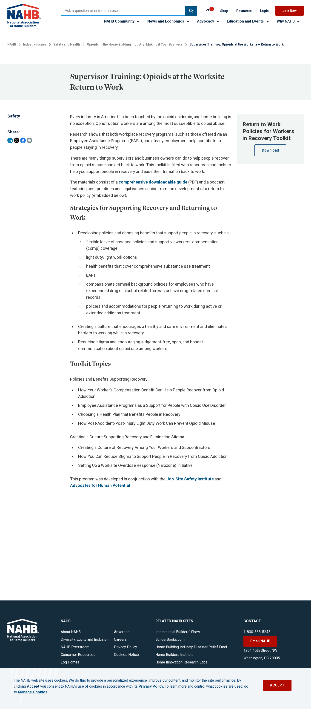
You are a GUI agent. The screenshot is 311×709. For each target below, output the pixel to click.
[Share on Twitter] (16, 140)
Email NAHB (260, 641)
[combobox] (123, 11)
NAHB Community (122, 21)
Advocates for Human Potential (100, 485)
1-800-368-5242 (256, 632)
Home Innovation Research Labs (181, 662)
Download (270, 150)
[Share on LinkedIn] (10, 140)
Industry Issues (34, 44)
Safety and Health (66, 44)
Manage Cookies (32, 692)
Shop (224, 11)
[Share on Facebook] (23, 140)
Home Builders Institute (174, 654)
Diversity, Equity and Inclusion (84, 639)
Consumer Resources (78, 654)
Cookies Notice (126, 654)
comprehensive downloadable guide (153, 182)
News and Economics (168, 21)
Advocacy (208, 21)
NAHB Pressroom (75, 647)
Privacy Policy (125, 647)
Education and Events (248, 21)
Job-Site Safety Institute (190, 478)
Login (264, 11)
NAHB (11, 44)
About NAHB (71, 632)
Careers (120, 639)
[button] (191, 11)
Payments (244, 11)
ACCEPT (277, 685)
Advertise (122, 632)
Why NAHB (288, 21)
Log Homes (70, 662)
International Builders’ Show (177, 632)
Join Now (289, 11)
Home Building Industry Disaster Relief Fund (191, 647)
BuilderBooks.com (170, 639)
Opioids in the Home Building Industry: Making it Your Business (135, 44)
